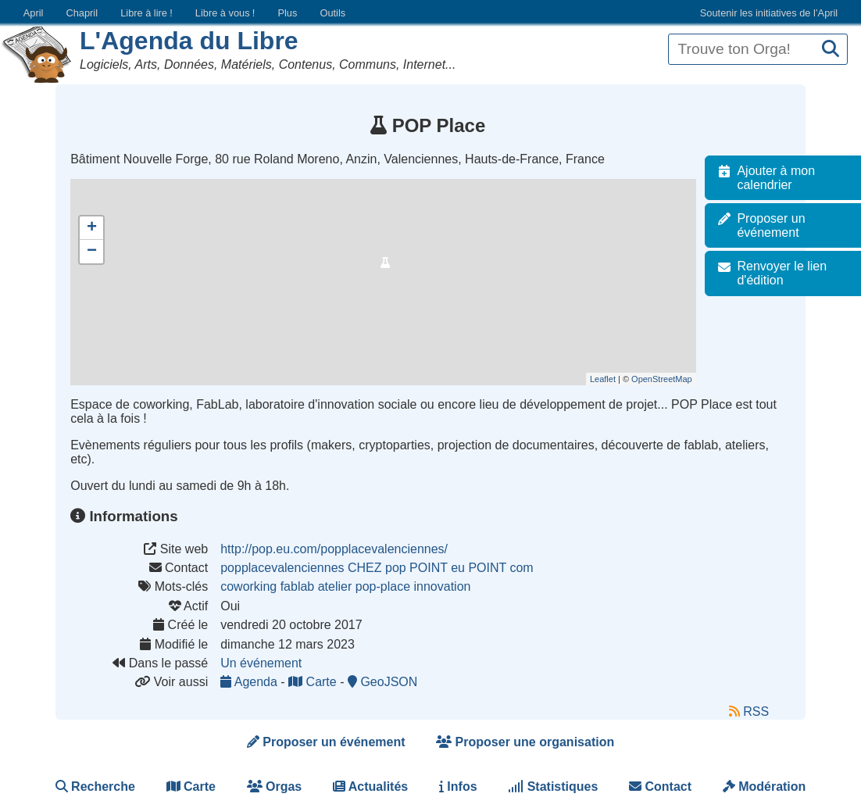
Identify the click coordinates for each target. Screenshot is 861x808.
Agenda (250, 681)
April (33, 13)
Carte (314, 681)
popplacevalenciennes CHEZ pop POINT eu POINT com (377, 567)
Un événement (261, 663)
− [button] (92, 251)
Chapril (82, 13)
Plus (287, 13)
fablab (297, 586)
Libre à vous (225, 13)
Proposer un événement (326, 742)
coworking (248, 586)
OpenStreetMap (666, 379)
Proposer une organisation (525, 742)
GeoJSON (382, 681)
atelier (335, 586)
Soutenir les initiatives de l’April (769, 13)
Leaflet (607, 379)
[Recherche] (830, 50)
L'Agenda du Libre (189, 41)
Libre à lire (146, 13)
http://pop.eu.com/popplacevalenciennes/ (334, 549)
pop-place (382, 586)
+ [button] (92, 228)
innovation (441, 586)
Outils (332, 13)
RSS (749, 711)
